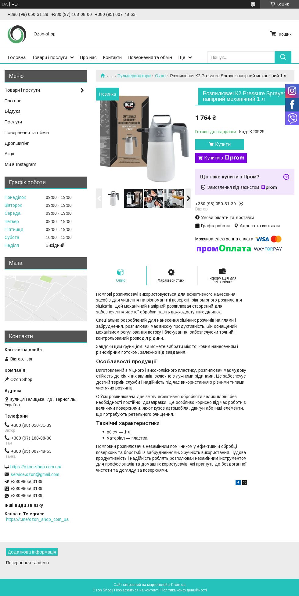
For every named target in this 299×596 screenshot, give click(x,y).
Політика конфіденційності (183, 590)
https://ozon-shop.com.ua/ (35, 466)
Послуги (13, 121)
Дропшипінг (17, 143)
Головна (17, 57)
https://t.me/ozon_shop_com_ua (37, 519)
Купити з (224, 158)
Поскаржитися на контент (136, 590)
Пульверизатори (134, 75)
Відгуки (12, 111)
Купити (223, 144)
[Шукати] (283, 57)
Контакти (112, 57)
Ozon (160, 75)
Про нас (88, 57)
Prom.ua (178, 585)
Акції (9, 153)
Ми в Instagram (20, 164)
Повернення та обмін (150, 57)
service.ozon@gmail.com (35, 474)
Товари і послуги (49, 57)
